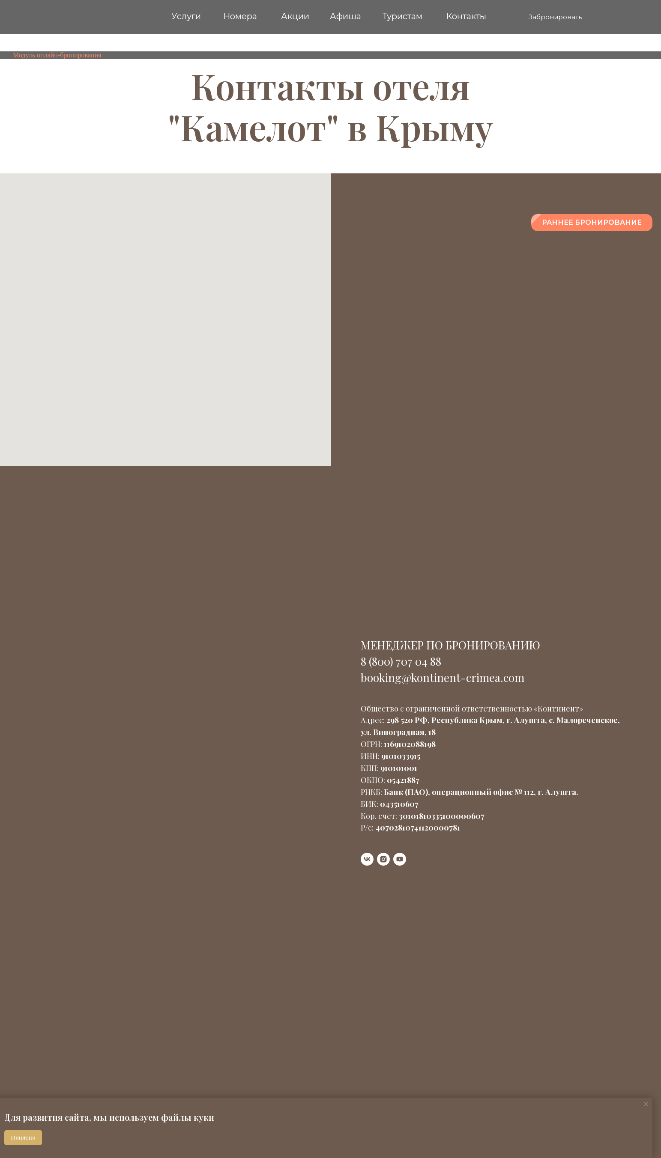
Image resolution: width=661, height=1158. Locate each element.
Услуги (186, 16)
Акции (295, 16)
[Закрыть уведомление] (646, 1104)
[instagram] (383, 859)
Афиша (345, 16)
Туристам (402, 16)
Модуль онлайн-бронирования (57, 55)
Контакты (466, 16)
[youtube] (399, 859)
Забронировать (555, 17)
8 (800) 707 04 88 (401, 661)
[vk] (367, 859)
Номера (240, 16)
